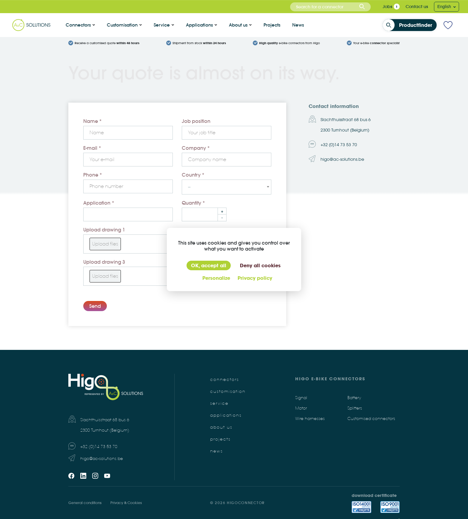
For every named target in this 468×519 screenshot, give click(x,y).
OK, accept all (208, 265)
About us (238, 25)
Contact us (417, 6)
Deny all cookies (260, 265)
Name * (92, 121)
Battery (354, 397)
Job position (196, 121)
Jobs (387, 6)
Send (95, 306)
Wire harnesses (310, 418)
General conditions (84, 503)
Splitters (354, 408)
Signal (301, 397)
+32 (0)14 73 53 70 (339, 144)
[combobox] (330, 6)
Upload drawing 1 (104, 229)
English (444, 6)
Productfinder (409, 25)
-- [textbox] (189, 187)
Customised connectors (371, 418)
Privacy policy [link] (255, 278)
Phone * (92, 174)
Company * (196, 148)
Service (162, 25)
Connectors (78, 25)
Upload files (105, 244)
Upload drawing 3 (104, 262)
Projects (272, 25)
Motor (301, 408)
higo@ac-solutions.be (342, 159)
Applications (199, 25)
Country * (193, 174)
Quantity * (193, 202)
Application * (98, 202)
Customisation (122, 25)
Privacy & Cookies (126, 503)
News (298, 25)
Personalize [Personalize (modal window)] (216, 278)
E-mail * (92, 148)
